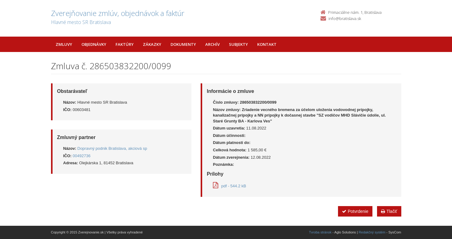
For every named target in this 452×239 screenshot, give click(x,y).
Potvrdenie (355, 211)
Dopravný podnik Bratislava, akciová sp (112, 148)
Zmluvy (64, 44)
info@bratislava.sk (344, 18)
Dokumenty (183, 44)
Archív (212, 44)
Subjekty (238, 44)
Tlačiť (389, 211)
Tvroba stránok (320, 232)
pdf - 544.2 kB (229, 186)
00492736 (82, 155)
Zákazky (152, 44)
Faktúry (125, 44)
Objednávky (93, 44)
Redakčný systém (372, 232)
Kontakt (267, 44)
